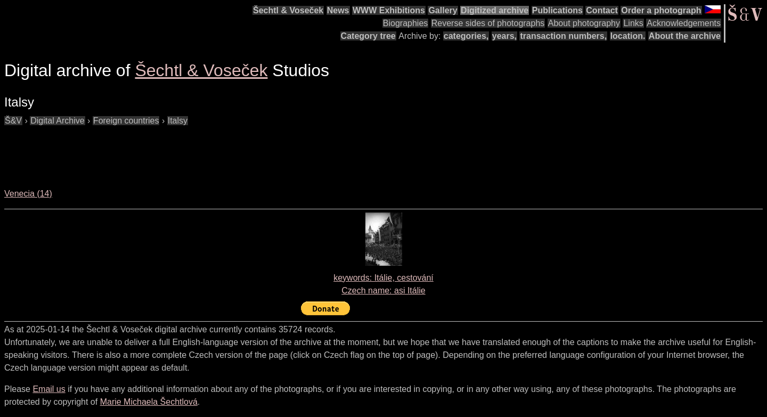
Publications (557, 10)
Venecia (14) (28, 193)
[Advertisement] (198, 151)
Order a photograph (661, 10)
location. (628, 35)
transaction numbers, (563, 35)
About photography (584, 23)
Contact (602, 10)
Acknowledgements (684, 23)
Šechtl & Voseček (288, 10)
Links (633, 23)
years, (504, 35)
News (338, 10)
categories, (466, 35)
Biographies (405, 23)
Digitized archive (494, 10)
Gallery (442, 10)
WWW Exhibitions (389, 10)
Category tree (368, 35)
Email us (48, 389)
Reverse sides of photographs (488, 23)
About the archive (685, 35)
